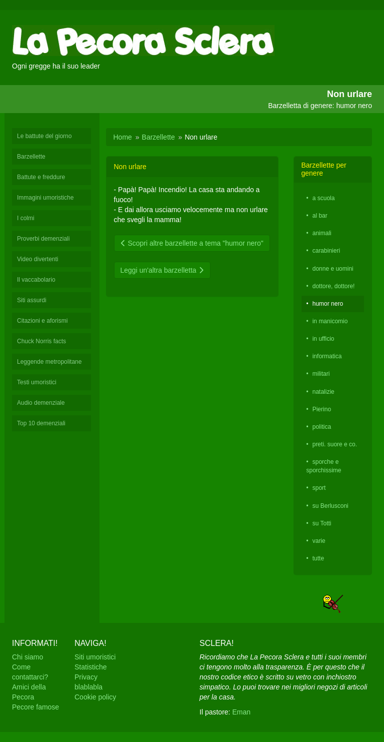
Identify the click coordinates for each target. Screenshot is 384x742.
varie (319, 540)
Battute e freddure (41, 177)
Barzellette (31, 156)
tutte (318, 558)
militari (321, 373)
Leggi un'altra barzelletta (162, 270)
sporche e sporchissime (324, 466)
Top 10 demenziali (41, 423)
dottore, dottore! (333, 286)
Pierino (321, 409)
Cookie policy (95, 697)
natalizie (323, 391)
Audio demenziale (40, 402)
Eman (241, 712)
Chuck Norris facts (41, 341)
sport (319, 487)
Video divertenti (37, 259)
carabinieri (326, 250)
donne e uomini (333, 268)
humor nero (327, 303)
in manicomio (330, 321)
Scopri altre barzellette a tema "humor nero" (192, 243)
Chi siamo (27, 657)
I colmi (25, 218)
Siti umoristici (95, 657)
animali (322, 233)
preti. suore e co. (334, 444)
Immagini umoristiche (45, 197)
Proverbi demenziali (43, 238)
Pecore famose (35, 707)
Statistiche (90, 667)
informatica (327, 356)
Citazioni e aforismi (42, 320)
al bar (320, 215)
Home (123, 137)
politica (321, 426)
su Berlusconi (330, 505)
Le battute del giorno (44, 136)
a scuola (323, 198)
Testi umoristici (36, 382)
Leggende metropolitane (49, 361)
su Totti (322, 523)
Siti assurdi (31, 300)
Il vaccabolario (36, 279)
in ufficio (323, 338)
